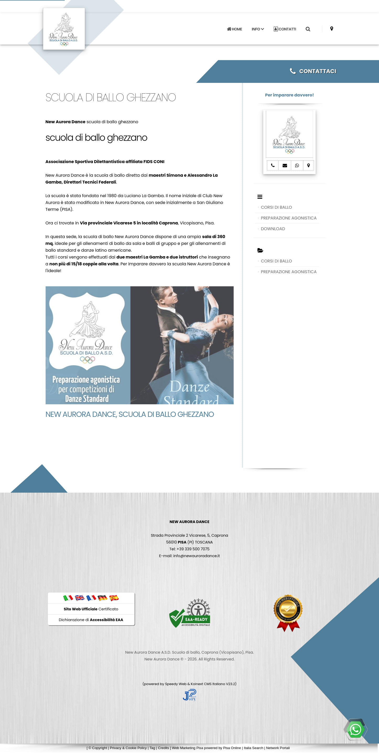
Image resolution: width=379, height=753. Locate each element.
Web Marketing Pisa (187, 748)
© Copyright (98, 748)
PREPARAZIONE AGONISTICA (289, 218)
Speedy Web (175, 683)
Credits (163, 748)
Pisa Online (232, 748)
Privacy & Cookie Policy (128, 748)
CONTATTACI (313, 71)
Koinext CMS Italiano (208, 683)
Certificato (91, 609)
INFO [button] (258, 29)
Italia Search (253, 748)
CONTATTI (285, 29)
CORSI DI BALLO (276, 207)
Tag (152, 748)
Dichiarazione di (91, 619)
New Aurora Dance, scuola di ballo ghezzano (130, 414)
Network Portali (278, 748)
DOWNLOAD (273, 229)
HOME (234, 29)
